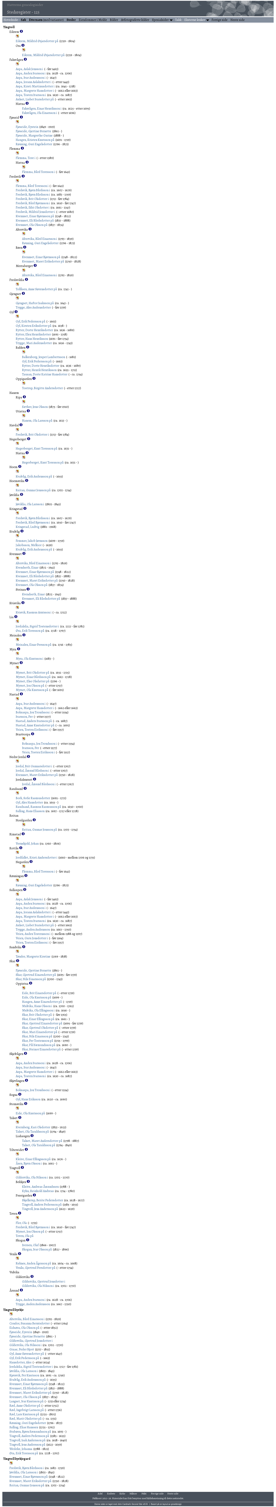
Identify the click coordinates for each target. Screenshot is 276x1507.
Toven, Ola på (24, 1236)
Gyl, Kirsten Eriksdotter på (33, 326)
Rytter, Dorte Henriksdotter (34, 330)
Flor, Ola (21, 1223)
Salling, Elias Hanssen (23, 1427)
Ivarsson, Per (24, 717)
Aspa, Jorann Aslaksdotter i (33, 82)
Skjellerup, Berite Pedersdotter (42, 1200)
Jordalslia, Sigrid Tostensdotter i (37, 626)
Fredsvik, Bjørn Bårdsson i (33, 190)
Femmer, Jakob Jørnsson (31, 541)
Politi (143, 1493)
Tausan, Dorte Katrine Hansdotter (44, 374)
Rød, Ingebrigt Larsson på (26, 1410)
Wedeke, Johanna (20, 1449)
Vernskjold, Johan (27, 843)
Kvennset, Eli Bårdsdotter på (35, 220)
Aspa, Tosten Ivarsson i (31, 95)
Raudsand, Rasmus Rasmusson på (38, 807)
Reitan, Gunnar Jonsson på (33, 490)
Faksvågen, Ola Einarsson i (39, 113)
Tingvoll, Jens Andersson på (40, 1209)
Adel (100, 1493)
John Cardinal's (124, 1504)
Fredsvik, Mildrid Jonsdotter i (35, 212)
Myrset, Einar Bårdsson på (33, 677)
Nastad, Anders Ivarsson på (34, 721)
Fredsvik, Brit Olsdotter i (32, 199)
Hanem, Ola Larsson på (37, 420)
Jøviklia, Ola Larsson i (30, 504)
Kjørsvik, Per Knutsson (24, 1375)
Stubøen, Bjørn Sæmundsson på (30, 1431)
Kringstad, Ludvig (27, 527)
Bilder (114, 20)
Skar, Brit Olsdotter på (37, 1015)
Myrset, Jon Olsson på (30, 685)
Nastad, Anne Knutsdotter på (35, 725)
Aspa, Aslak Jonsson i (29, 69)
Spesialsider (160, 20)
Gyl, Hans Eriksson (28, 1099)
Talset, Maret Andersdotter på (42, 1141)
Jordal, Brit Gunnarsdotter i (34, 766)
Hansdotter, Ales (20, 1362)
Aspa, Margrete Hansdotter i (35, 91)
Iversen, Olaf (30, 1245)
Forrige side (220, 20)
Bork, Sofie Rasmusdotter (33, 798)
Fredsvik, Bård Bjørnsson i (33, 203)
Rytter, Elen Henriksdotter (33, 334)
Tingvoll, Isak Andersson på (27, 1440)
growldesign (176, 1504)
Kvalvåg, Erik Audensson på (34, 476)
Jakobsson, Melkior (29, 545)
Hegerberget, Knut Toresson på (36, 448)
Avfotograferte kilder (135, 20)
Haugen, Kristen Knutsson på (35, 140)
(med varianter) (46, 20)
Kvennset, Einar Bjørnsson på (35, 216)
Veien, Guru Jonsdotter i (32, 938)
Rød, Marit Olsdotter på (25, 1419)
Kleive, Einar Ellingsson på (33, 1159)
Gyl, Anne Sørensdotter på (26, 1354)
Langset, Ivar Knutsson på (26, 1401)
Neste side (237, 20)
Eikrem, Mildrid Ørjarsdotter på (37, 41)
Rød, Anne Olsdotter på (24, 1406)
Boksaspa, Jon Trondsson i (33, 712)
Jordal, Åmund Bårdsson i (32, 770)
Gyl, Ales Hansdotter (29, 802)
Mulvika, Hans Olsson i (37, 1006)
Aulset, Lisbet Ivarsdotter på (35, 99)
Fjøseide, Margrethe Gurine (34, 135)
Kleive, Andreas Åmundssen (40, 1187)
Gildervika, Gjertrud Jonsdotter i (43, 1281)
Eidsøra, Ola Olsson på (24, 1328)
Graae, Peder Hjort (21, 1349)
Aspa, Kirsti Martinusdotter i (35, 86)
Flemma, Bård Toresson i (38, 172)
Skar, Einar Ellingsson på (38, 1019)
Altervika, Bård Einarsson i (39, 239)
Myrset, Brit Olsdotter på (32, 672)
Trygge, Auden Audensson (33, 929)
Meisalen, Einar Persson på (33, 645)
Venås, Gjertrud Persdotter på (35, 1268)
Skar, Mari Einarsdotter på (39, 1032)
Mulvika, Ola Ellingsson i (38, 1010)
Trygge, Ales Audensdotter (33, 307)
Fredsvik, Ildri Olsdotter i (32, 207)
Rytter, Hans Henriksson (32, 339)
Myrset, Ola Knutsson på (32, 690)
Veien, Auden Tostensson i (33, 934)
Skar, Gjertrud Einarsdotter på (36, 975)
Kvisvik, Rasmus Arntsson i (33, 612)
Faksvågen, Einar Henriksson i (41, 108)
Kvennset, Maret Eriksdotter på (43, 261)
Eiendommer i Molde (93, 20)
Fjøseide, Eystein (27, 127)
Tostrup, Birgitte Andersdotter (42, 388)
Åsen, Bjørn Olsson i (29, 1163)
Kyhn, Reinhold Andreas (38, 1191)
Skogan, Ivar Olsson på (37, 1249)
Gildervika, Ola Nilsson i (32, 1177)
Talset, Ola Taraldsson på (32, 1131)
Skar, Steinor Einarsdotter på (41, 1049)
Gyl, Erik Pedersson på (30, 321)
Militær (133, 1493)
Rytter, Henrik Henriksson (39, 370)
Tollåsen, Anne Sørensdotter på (36, 289)
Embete (111, 1493)
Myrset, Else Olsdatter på (32, 681)
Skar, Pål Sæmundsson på (38, 1045)
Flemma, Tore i (25, 158)
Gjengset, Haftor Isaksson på (35, 303)
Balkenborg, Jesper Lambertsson (43, 357)
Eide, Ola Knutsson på (36, 997)
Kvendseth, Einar (27, 567)
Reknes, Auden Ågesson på (33, 1263)
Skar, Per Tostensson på (37, 1041)
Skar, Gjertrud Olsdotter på (40, 1028)
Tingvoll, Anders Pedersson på (42, 1204)
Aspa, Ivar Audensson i (31, 78)
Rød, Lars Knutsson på (24, 1414)
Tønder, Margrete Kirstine (33, 956)
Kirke (122, 1493)
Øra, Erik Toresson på (30, 631)
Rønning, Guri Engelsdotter (34, 144)
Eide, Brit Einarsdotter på (39, 993)
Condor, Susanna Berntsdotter (29, 1323)
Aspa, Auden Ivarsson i (31, 73)
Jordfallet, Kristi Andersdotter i (36, 857)
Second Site (137, 1504)
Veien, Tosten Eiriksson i (32, 730)
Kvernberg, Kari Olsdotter (33, 1127)
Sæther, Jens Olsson (35, 407)
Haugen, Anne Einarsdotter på (42, 1002)
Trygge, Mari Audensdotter (34, 343)
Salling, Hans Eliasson (30, 811)
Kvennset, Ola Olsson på (31, 225)
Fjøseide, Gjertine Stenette (33, 131)
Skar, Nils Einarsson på (31, 979)
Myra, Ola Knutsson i (29, 659)
